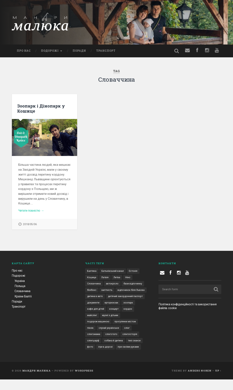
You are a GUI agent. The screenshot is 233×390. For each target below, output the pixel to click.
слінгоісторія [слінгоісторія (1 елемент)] (113, 344)
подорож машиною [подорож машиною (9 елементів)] (121, 324)
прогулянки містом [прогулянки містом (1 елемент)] (98, 331)
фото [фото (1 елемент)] (134, 350)
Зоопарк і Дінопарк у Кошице (41, 109)
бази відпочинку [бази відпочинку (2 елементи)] (97, 291)
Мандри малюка (36, 381)
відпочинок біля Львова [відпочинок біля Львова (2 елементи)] (102, 298)
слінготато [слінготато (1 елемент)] (93, 344)
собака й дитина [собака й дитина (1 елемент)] (97, 350)
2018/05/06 (30, 225)
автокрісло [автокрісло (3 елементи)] (113, 285)
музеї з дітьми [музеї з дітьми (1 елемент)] (95, 324)
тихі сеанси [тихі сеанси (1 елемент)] (119, 350)
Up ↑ (218, 381)
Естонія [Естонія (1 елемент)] (135, 272)
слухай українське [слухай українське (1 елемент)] (98, 337)
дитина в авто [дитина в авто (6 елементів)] (130, 298)
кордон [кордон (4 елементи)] (106, 317)
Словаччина (23, 292)
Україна (20, 282)
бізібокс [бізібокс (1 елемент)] (117, 291)
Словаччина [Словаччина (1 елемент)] (94, 285)
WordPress (84, 381)
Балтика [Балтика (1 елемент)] (92, 272)
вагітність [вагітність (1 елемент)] (133, 291)
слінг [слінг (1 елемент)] (117, 337)
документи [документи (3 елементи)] (136, 304)
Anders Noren (199, 381)
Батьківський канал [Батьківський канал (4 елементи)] (114, 272)
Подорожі (50, 51)
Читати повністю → (32, 211)
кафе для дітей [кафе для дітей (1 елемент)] (131, 311)
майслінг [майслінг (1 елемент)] (121, 317)
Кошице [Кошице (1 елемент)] (92, 278)
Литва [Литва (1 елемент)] (118, 278)
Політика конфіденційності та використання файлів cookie (180, 307)
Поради (79, 51)
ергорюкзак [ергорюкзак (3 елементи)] (94, 311)
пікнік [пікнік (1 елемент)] (118, 331)
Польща (20, 287)
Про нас (24, 51)
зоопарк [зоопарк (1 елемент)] (112, 311)
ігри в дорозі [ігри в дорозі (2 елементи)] (95, 357)
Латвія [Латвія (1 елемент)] (106, 278)
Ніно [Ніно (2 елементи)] (130, 278)
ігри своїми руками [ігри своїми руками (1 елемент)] (119, 357)
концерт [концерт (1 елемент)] (92, 317)
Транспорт (105, 51)
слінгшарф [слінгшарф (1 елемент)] (132, 344)
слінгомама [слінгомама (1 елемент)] (132, 337)
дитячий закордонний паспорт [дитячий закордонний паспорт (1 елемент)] (106, 304)
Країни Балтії (24, 297)
